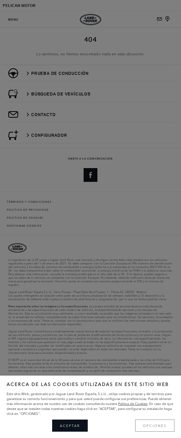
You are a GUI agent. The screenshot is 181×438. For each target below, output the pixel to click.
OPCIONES (155, 425)
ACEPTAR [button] (70, 425)
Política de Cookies (133, 403)
